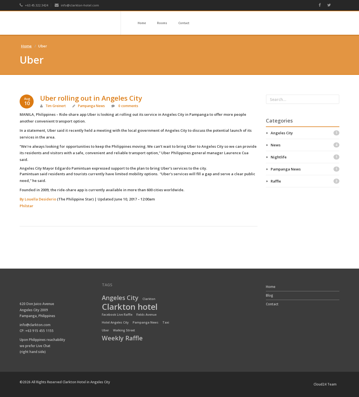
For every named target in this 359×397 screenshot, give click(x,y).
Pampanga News (91, 105)
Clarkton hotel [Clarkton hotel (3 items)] (130, 307)
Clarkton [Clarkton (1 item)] (148, 299)
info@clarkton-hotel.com (77, 5)
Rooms (162, 23)
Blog (269, 295)
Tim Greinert (55, 105)
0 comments (128, 105)
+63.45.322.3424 (34, 5)
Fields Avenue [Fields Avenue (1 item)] (146, 315)
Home (142, 23)
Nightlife (305, 157)
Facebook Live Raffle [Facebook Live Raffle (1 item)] (117, 315)
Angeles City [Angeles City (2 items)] (120, 298)
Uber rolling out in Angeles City (91, 98)
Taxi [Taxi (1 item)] (165, 322)
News (305, 144)
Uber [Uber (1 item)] (105, 330)
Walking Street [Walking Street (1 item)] (124, 330)
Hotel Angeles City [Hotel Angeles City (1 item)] (115, 322)
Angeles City (305, 132)
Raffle (305, 181)
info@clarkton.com (35, 324)
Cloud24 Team (325, 384)
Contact (183, 23)
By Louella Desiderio (38, 199)
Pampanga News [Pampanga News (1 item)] (145, 322)
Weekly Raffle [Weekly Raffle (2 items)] (122, 338)
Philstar (26, 205)
